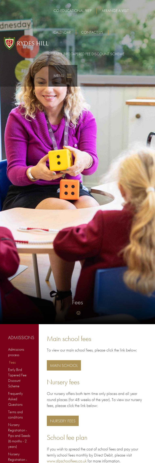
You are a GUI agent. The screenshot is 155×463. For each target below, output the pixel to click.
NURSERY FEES (62, 421)
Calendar (62, 32)
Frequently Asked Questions (15, 399)
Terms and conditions (15, 414)
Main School (64, 365)
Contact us (92, 32)
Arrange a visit (115, 10)
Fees (12, 362)
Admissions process (16, 352)
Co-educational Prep (72, 10)
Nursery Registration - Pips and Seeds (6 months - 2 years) (19, 435)
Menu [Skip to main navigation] (62, 76)
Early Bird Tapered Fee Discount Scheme (89, 53)
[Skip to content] (77, 313)
